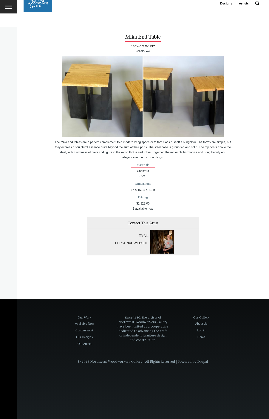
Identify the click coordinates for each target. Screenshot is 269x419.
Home (201, 337)
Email (144, 236)
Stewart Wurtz (143, 46)
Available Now (84, 323)
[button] (102, 96)
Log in (201, 330)
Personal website (132, 243)
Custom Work (84, 330)
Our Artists (85, 344)
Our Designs (84, 337)
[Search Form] (257, 17)
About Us (201, 323)
